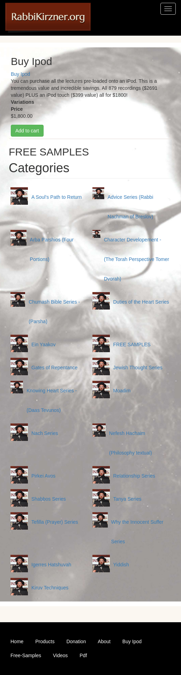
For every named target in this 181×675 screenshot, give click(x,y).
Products (44, 641)
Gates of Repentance (54, 367)
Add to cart (27, 130)
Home (16, 641)
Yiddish (121, 564)
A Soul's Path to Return (56, 197)
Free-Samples (25, 655)
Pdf (83, 655)
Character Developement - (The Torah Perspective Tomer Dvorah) (136, 259)
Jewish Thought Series (138, 367)
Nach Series (44, 433)
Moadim (122, 390)
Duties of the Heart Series (141, 302)
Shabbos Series (48, 499)
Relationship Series (134, 476)
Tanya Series (127, 499)
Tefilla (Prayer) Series (54, 522)
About (104, 641)
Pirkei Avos (43, 476)
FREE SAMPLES (132, 344)
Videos (60, 655)
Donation (76, 641)
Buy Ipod (20, 74)
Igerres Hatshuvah (51, 564)
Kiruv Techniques (49, 587)
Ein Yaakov (43, 344)
